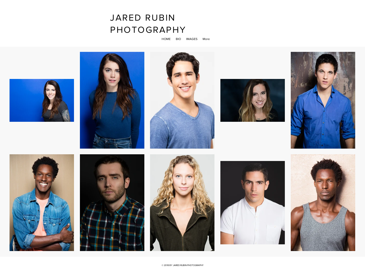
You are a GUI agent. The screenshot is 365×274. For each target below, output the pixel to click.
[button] (192, 39)
